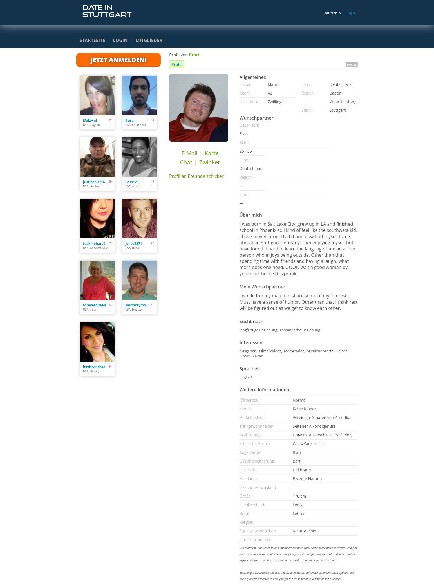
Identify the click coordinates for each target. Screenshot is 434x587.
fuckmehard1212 (96, 243)
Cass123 (131, 182)
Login (350, 12)
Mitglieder (148, 40)
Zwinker (209, 162)
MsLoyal (90, 120)
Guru (129, 120)
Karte (212, 153)
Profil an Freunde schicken (197, 176)
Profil (176, 64)
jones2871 (133, 243)
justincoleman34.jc (96, 182)
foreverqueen (94, 305)
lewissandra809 (96, 366)
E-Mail (190, 153)
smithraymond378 (138, 305)
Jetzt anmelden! (118, 59)
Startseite (92, 40)
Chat (186, 162)
